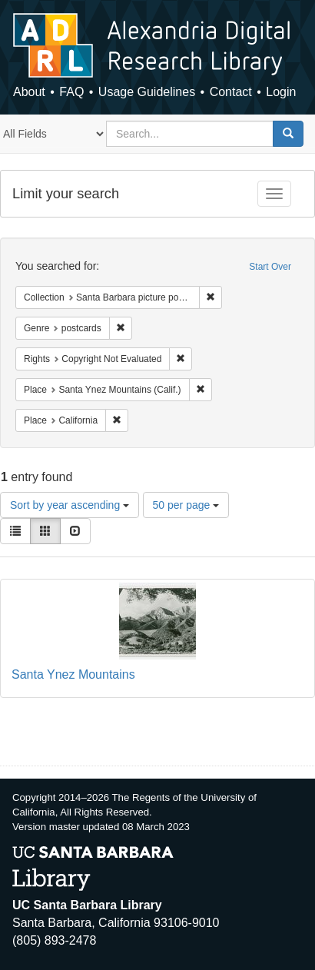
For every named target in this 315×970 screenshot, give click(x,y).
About (29, 91)
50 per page (186, 505)
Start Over (270, 266)
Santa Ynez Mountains (73, 674)
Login (281, 91)
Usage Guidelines (146, 91)
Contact (231, 91)
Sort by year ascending (69, 505)
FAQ (71, 91)
